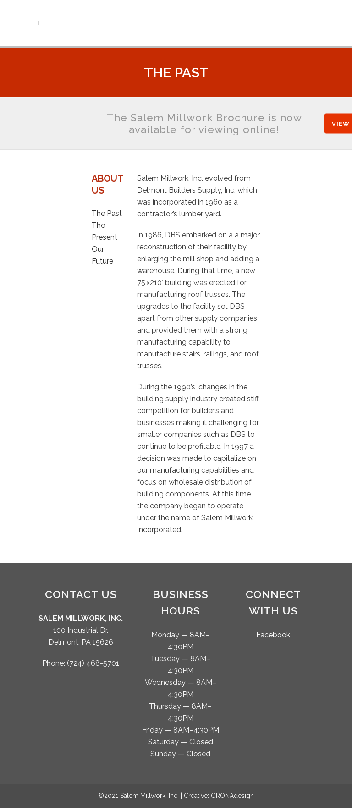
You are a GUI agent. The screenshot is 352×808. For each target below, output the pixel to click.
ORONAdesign (232, 795)
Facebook (273, 634)
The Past (107, 213)
